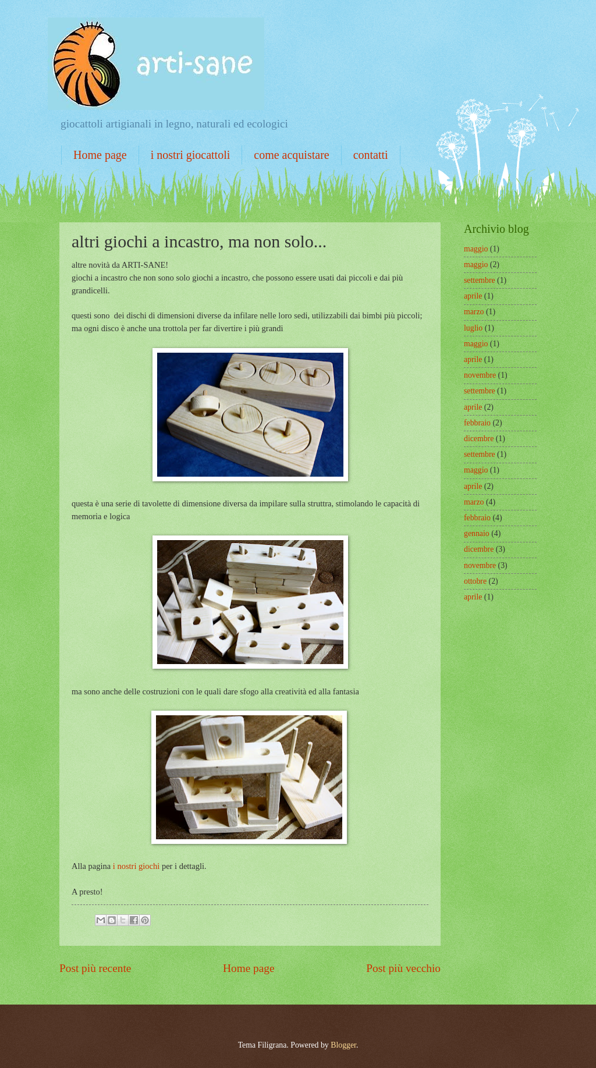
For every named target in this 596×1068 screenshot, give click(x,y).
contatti (370, 154)
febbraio (477, 422)
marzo (474, 311)
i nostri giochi (136, 866)
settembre (479, 280)
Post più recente (95, 968)
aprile (473, 296)
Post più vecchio (403, 968)
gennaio (476, 533)
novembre (480, 375)
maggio (476, 248)
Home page (100, 154)
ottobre (475, 581)
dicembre (479, 438)
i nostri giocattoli (190, 154)
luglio (473, 328)
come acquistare (291, 154)
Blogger (343, 1045)
